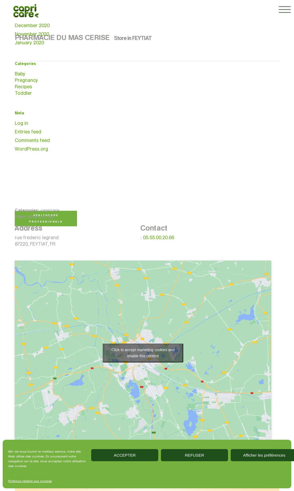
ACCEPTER (125, 455)
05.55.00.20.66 (158, 237)
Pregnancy (26, 80)
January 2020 (29, 42)
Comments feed (32, 140)
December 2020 (32, 25)
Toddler (23, 93)
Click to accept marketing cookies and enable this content (142, 353)
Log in (21, 123)
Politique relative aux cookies (30, 481)
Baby (20, 74)
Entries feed (28, 131)
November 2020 (32, 34)
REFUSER (194, 455)
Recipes (23, 86)
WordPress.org (31, 149)
